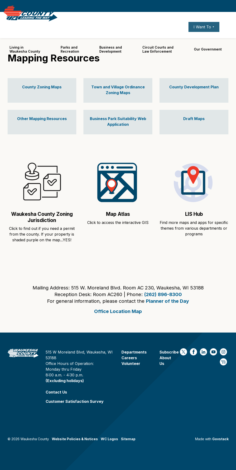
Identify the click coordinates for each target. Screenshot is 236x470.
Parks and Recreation (70, 59)
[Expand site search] (227, 37)
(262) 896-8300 (163, 294)
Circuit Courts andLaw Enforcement (157, 59)
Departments (134, 352)
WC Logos (109, 439)
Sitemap (128, 439)
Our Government (208, 59)
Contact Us (56, 392)
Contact (178, 37)
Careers (162, 37)
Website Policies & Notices (75, 439)
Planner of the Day (167, 301)
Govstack (220, 439)
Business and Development (110, 59)
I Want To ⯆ (204, 37)
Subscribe (169, 352)
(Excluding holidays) (65, 380)
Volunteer (130, 363)
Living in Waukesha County (25, 59)
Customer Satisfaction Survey (75, 401)
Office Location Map (118, 311)
